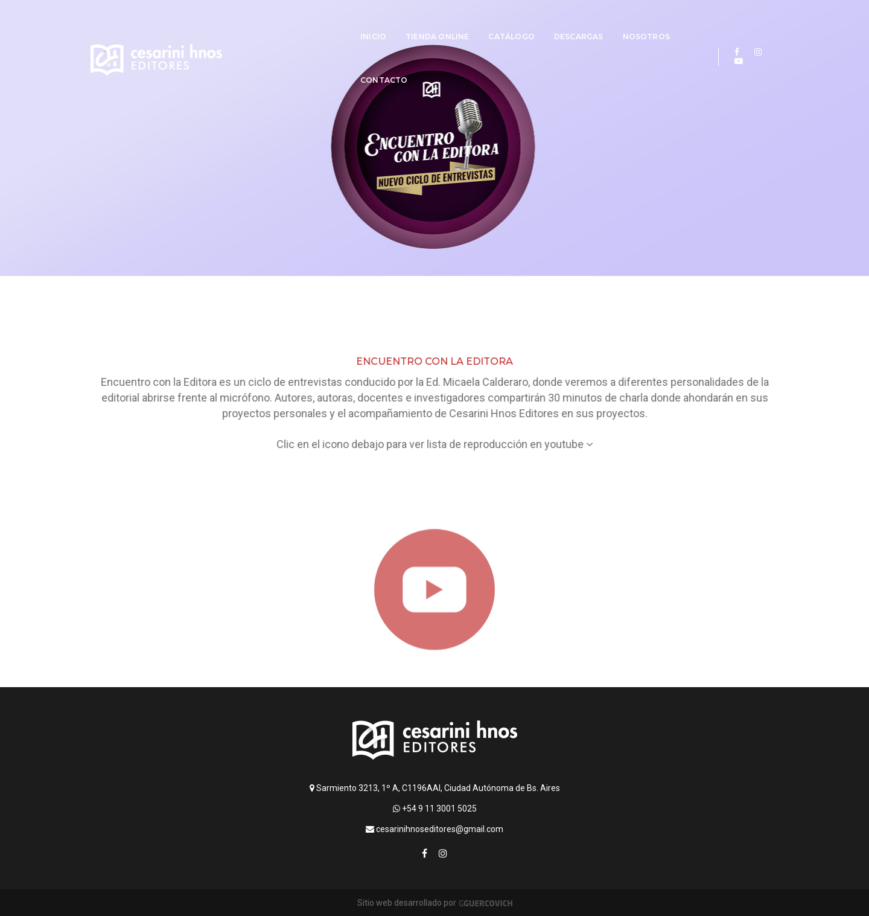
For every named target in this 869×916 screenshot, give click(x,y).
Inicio (323, 22)
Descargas (528, 22)
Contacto (662, 22)
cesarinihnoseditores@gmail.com (434, 829)
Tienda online (387, 22)
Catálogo (461, 22)
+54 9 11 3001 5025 (435, 808)
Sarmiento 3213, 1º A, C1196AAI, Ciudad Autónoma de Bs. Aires (435, 788)
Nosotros (595, 22)
